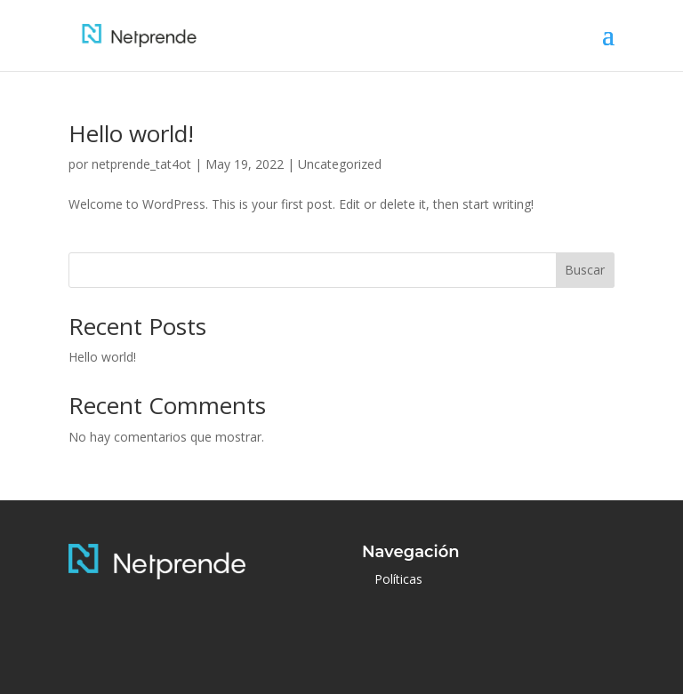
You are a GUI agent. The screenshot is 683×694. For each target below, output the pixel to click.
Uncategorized (340, 164)
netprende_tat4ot (141, 164)
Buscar (585, 269)
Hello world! (131, 133)
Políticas (398, 578)
